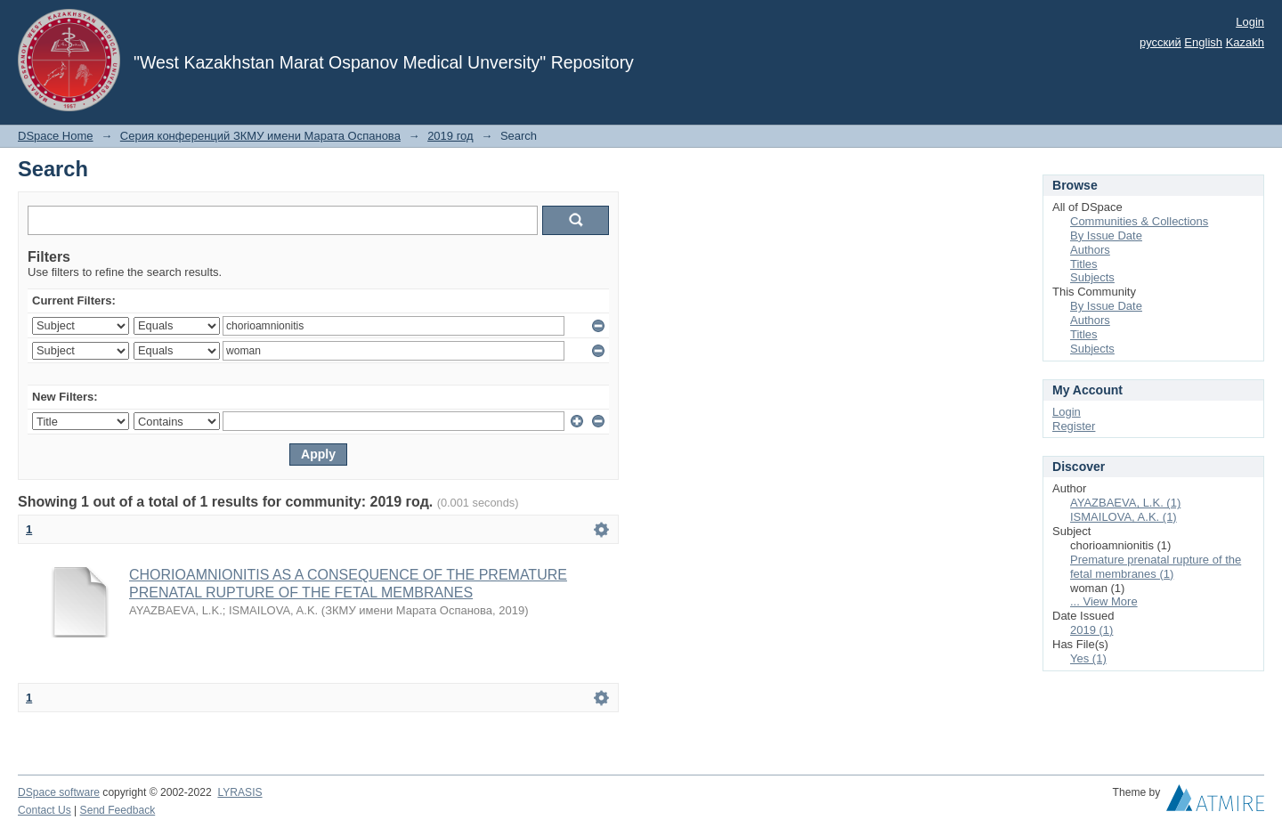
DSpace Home (55, 135)
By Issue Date (1106, 235)
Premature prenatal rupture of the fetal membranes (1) (1155, 566)
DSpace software (59, 792)
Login (1250, 21)
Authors (1090, 249)
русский (1160, 42)
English (1203, 42)
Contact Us (44, 810)
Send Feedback (118, 810)
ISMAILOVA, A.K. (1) (1123, 517)
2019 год (450, 135)
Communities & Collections (1139, 221)
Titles (1084, 264)
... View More (1104, 601)
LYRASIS (239, 792)
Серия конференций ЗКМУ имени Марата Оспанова (260, 135)
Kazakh (1245, 42)
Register (1073, 426)
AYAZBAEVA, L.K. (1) (1125, 502)
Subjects (1092, 277)
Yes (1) (1088, 658)
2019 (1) (1091, 630)
